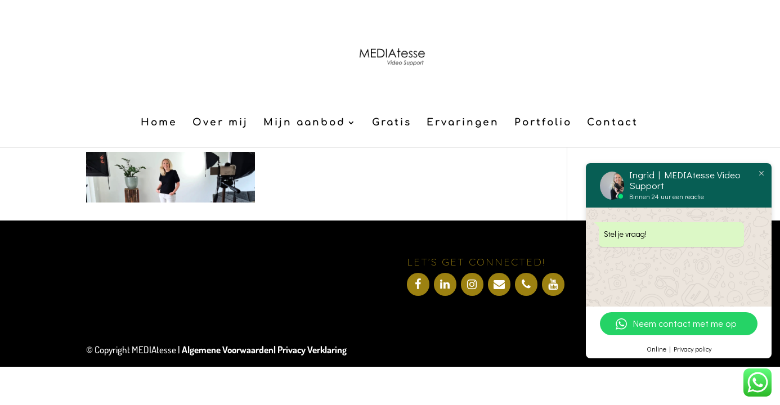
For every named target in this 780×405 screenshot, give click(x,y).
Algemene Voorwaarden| (229, 350)
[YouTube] (553, 284)
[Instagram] (472, 284)
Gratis (391, 123)
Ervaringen (463, 123)
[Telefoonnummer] (526, 284)
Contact (612, 123)
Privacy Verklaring (312, 350)
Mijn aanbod (304, 123)
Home (159, 123)
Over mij (220, 123)
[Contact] (499, 284)
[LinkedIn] (445, 284)
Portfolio (543, 123)
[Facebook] (418, 284)
